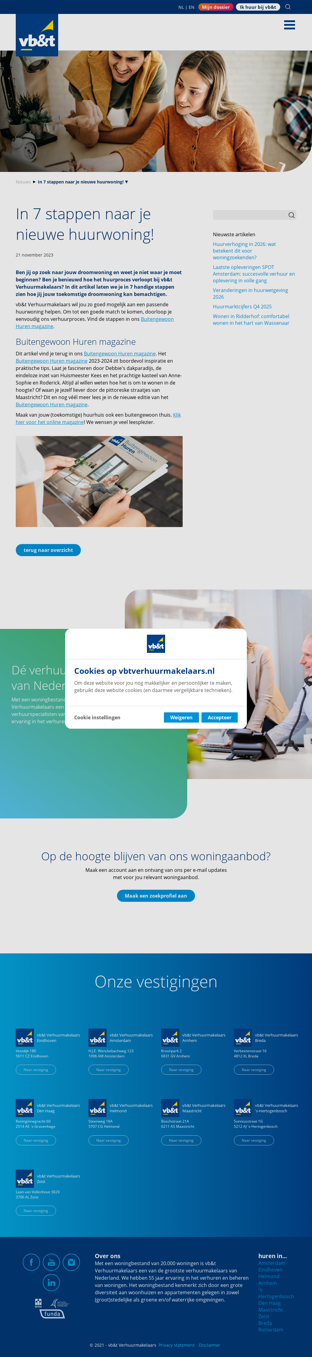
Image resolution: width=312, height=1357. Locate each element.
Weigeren (181, 717)
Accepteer (219, 717)
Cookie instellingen (97, 717)
